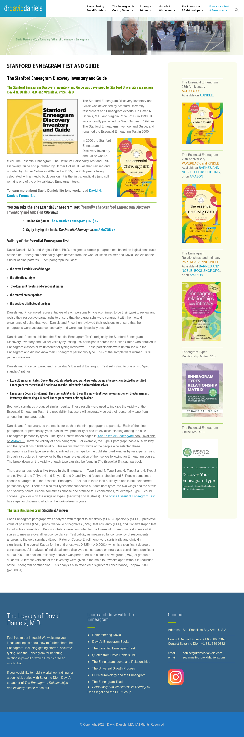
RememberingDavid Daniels (95, 8)
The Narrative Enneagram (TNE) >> (74, 221)
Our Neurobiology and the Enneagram (118, 675)
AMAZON (18, 441)
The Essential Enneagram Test (113, 648)
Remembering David (106, 635)
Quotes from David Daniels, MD (114, 655)
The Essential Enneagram (116, 436)
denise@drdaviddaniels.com (202, 653)
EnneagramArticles (146, 8)
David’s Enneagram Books (110, 641)
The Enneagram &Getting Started (123, 8)
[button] (237, 10)
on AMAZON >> (104, 229)
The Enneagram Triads (108, 681)
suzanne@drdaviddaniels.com (204, 657)
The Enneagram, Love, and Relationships (121, 661)
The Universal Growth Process (113, 668)
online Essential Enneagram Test (132, 496)
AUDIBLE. (207, 95)
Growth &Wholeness (166, 8)
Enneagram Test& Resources (219, 8)
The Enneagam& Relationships (191, 8)
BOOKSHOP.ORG (207, 172)
